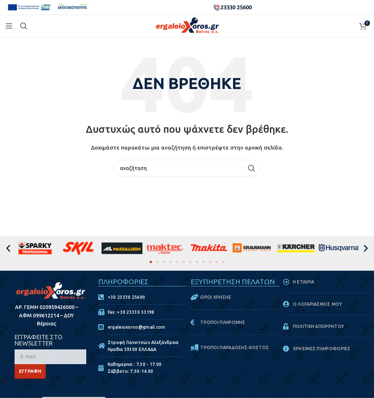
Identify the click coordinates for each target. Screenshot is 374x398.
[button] (8, 247)
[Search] (23, 26)
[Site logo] (187, 25)
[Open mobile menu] (9, 26)
